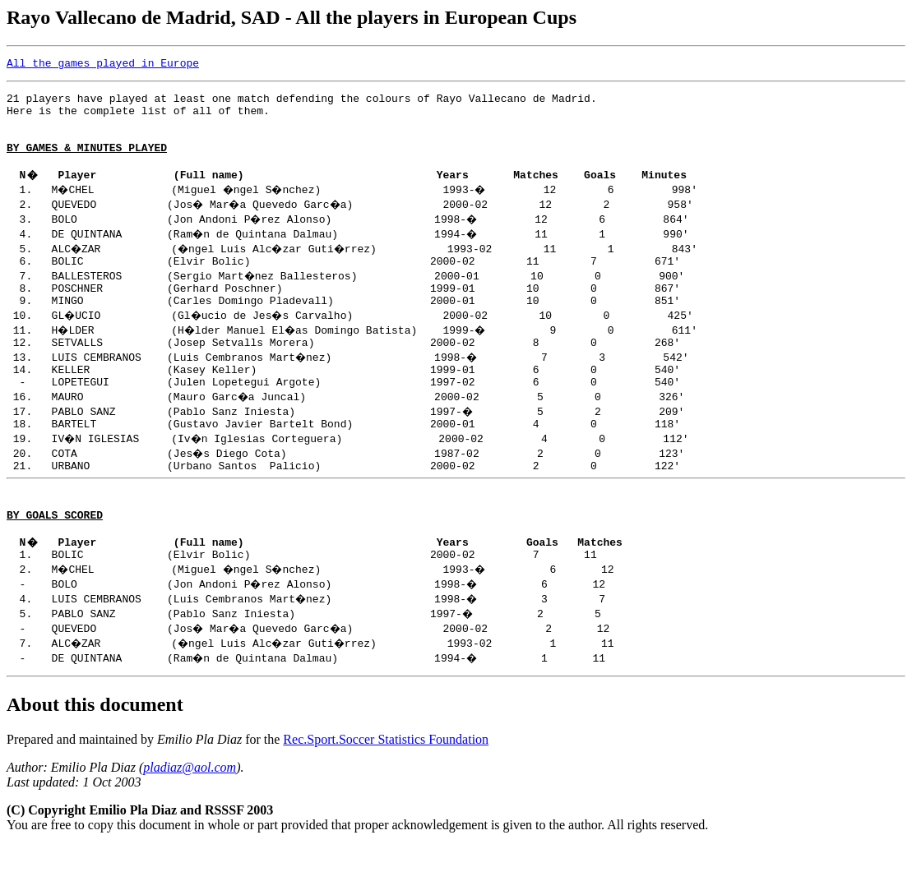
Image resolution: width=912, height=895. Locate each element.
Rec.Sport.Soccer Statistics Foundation (385, 789)
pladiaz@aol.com (189, 816)
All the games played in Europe (103, 65)
